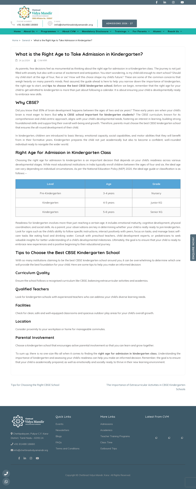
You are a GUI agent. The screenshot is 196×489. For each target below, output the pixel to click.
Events (59, 423)
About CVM (69, 31)
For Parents (140, 31)
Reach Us (173, 31)
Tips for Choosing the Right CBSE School (35, 384)
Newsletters (62, 430)
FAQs (59, 442)
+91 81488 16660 (27, 24)
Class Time (106, 442)
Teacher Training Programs (115, 436)
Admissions (106, 423)
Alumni (157, 31)
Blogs (59, 436)
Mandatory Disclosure (95, 31)
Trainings (120, 31)
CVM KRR (42, 60)
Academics (106, 430)
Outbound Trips (108, 448)
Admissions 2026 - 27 (119, 23)
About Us (29, 31)
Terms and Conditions (67, 448)
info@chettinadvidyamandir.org (73, 24)
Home (17, 31)
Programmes (48, 31)
